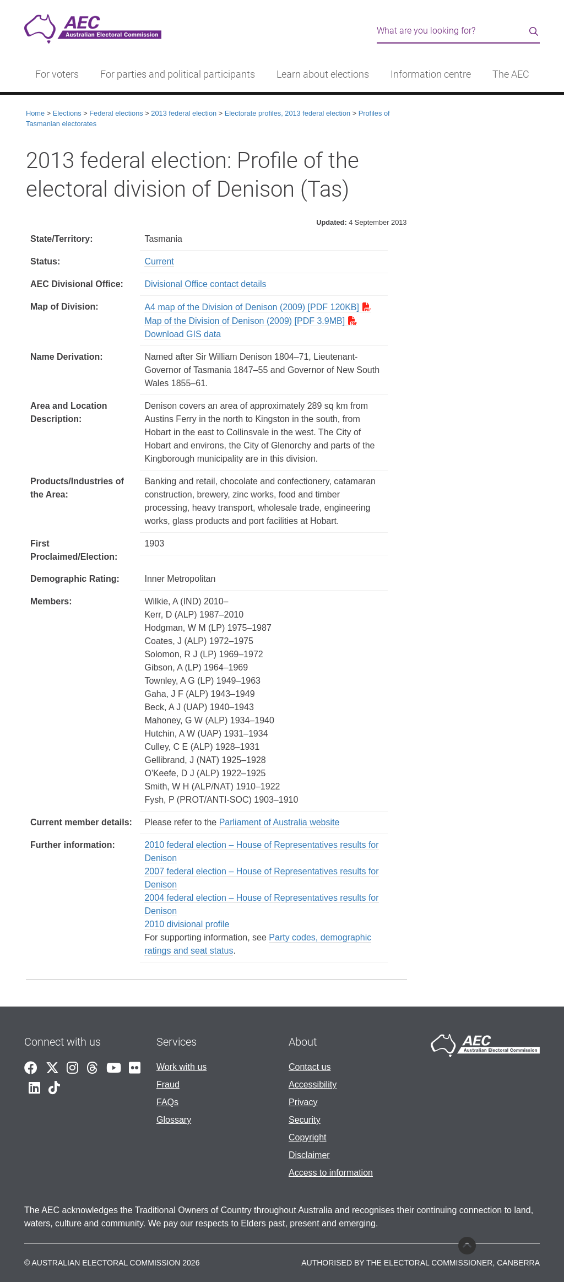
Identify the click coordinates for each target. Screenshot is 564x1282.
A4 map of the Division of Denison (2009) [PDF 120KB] (251, 307)
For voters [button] (57, 74)
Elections (67, 113)
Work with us (181, 1067)
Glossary (173, 1119)
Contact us (309, 1067)
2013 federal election (183, 113)
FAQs (167, 1102)
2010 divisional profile (186, 924)
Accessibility (313, 1084)
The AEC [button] (510, 74)
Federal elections (116, 113)
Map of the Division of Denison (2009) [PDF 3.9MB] (244, 321)
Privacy (303, 1102)
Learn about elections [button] (322, 74)
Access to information (331, 1172)
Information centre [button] (431, 74)
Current (158, 261)
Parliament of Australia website (279, 822)
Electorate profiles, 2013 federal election (287, 113)
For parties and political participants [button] (177, 74)
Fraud (168, 1084)
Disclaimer (309, 1155)
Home (35, 113)
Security (305, 1119)
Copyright (307, 1137)
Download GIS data (182, 334)
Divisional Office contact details (205, 284)
